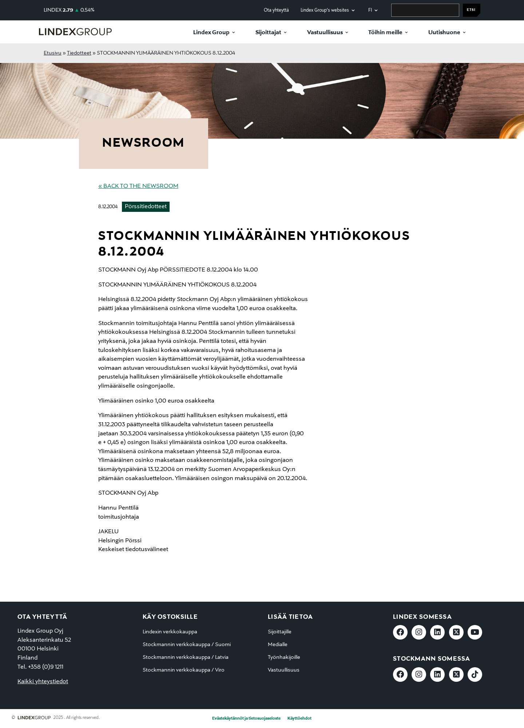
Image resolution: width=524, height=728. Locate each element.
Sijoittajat (268, 32)
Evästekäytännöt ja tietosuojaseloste (246, 718)
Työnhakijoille (284, 657)
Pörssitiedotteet (146, 206)
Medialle (277, 645)
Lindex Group (211, 32)
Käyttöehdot (299, 718)
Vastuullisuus (325, 32)
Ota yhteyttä (276, 10)
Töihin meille (385, 32)
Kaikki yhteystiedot (42, 681)
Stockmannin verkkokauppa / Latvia (186, 657)
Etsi (471, 10)
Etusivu (52, 53)
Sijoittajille (279, 632)
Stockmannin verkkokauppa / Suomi (187, 645)
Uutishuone (444, 32)
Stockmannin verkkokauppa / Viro (184, 670)
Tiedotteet (79, 53)
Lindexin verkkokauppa (170, 632)
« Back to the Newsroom (138, 186)
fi (370, 10)
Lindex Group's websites (325, 10)
